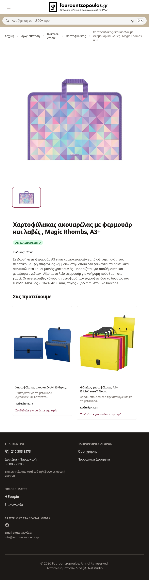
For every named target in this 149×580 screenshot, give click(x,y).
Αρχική (9, 36)
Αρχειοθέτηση (30, 36)
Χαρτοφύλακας (76, 36)
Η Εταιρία (12, 496)
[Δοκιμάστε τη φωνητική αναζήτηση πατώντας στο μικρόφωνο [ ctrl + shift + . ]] (133, 20)
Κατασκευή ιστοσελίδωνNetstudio (74, 568)
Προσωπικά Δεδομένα (94, 459)
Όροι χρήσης (87, 451)
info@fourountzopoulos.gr (22, 537)
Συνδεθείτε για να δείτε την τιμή (36, 410)
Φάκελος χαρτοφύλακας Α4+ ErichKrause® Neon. (99, 389)
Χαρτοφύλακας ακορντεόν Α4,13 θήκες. (41, 387)
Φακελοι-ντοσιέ (53, 36)
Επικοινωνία (14, 504)
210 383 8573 (21, 451)
